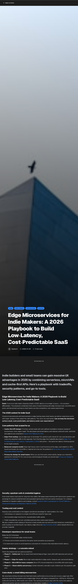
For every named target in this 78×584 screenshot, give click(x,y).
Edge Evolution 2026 (50, 525)
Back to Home (8, 3)
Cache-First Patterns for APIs (33, 434)
